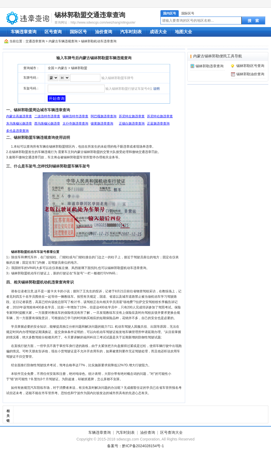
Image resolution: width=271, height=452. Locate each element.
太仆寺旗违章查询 (75, 123)
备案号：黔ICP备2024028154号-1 (135, 446)
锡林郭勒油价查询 (250, 74)
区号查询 (53, 31)
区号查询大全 (171, 432)
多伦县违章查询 (17, 131)
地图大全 (183, 31)
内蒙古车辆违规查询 (63, 41)
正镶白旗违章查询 (132, 123)
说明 (156, 89)
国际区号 (187, 13)
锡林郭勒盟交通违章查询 (89, 14)
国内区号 (169, 13)
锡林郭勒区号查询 (250, 66)
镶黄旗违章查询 (102, 123)
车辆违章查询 (23, 31)
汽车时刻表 (131, 31)
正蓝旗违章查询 (158, 123)
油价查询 (103, 31)
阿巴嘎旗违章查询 (103, 116)
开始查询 (57, 98)
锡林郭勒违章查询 (210, 66)
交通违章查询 (35, 41)
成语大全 (158, 31)
